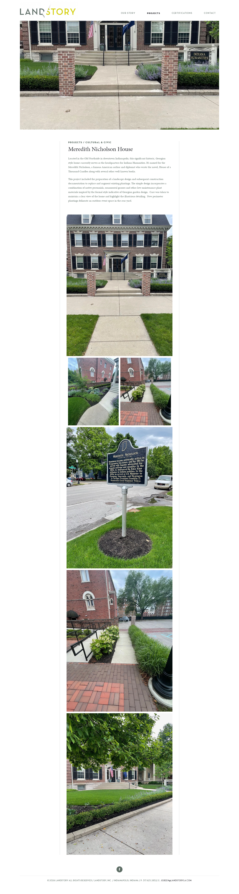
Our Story (128, 13)
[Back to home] (49, 10)
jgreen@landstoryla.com (176, 881)
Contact (210, 13)
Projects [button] (153, 13)
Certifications (182, 13)
